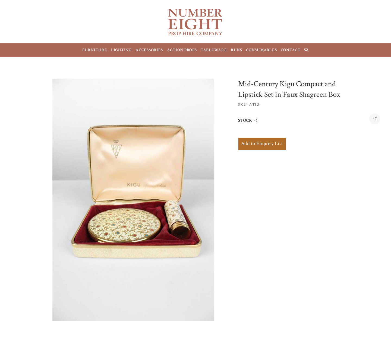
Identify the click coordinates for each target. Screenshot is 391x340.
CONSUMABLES (261, 50)
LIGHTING (121, 50)
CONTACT (291, 50)
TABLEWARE (214, 50)
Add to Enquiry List (262, 143)
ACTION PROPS (182, 50)
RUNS (236, 50)
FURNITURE (94, 50)
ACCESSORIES (149, 50)
